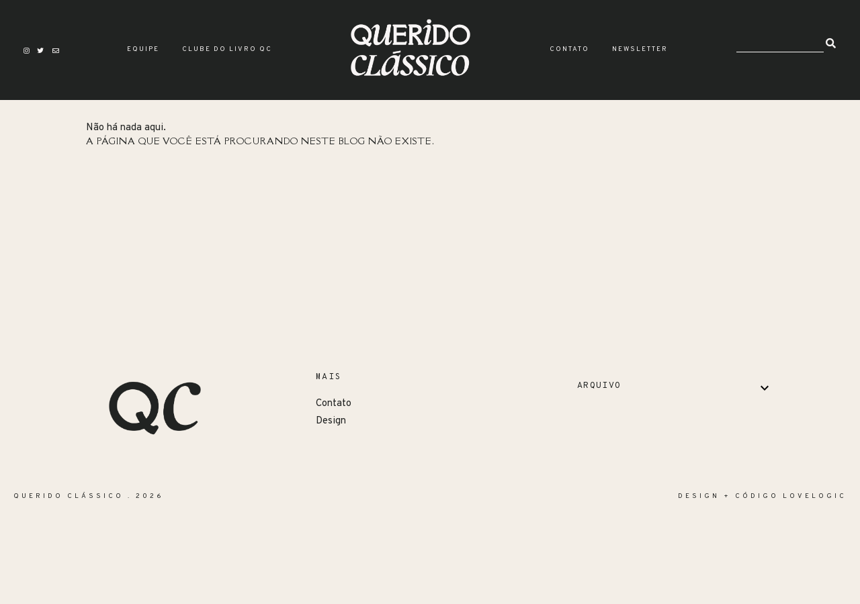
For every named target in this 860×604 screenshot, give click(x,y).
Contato (569, 49)
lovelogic (815, 496)
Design (331, 421)
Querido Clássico (68, 496)
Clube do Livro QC (227, 49)
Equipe (143, 49)
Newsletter (640, 49)
